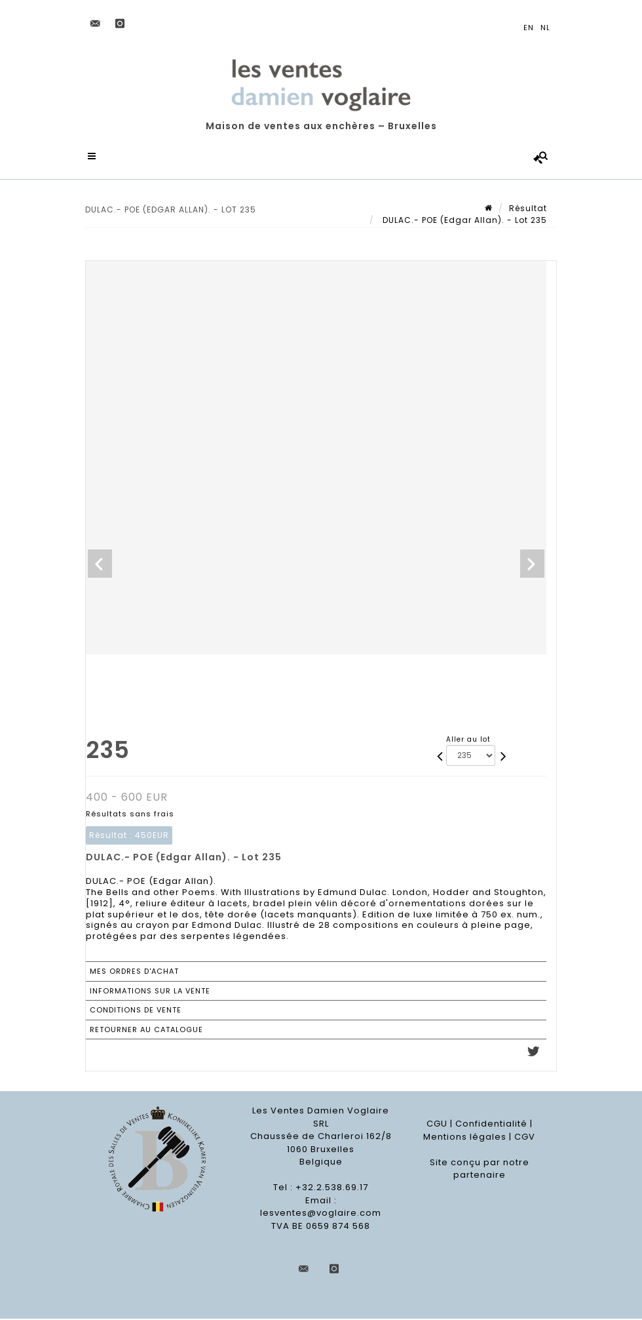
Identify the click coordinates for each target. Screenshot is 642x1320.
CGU (436, 1125)
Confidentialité (491, 1125)
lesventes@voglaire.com (320, 1214)
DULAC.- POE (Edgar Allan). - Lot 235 (463, 221)
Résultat (528, 209)
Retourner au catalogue (146, 1031)
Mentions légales (464, 1138)
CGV (524, 1138)
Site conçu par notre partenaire (479, 1170)
